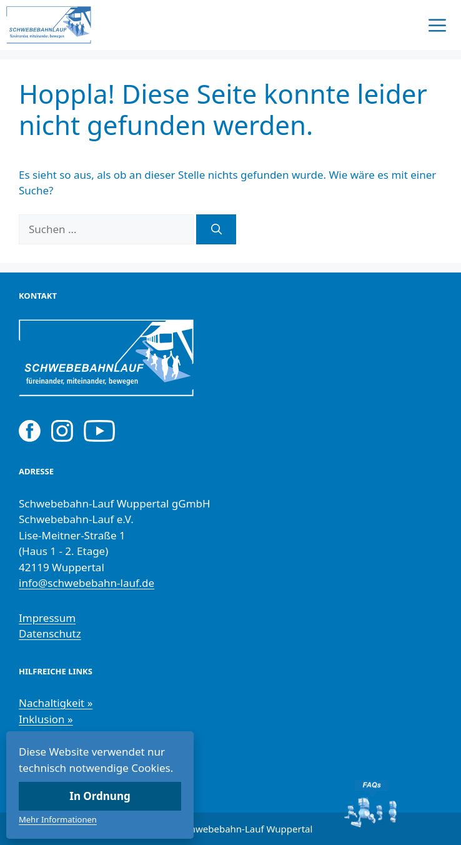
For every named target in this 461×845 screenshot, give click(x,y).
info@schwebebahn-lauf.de (86, 583)
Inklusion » (46, 719)
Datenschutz (50, 633)
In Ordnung (99, 796)
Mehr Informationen (58, 819)
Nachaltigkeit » (55, 703)
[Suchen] (216, 229)
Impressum (47, 618)
